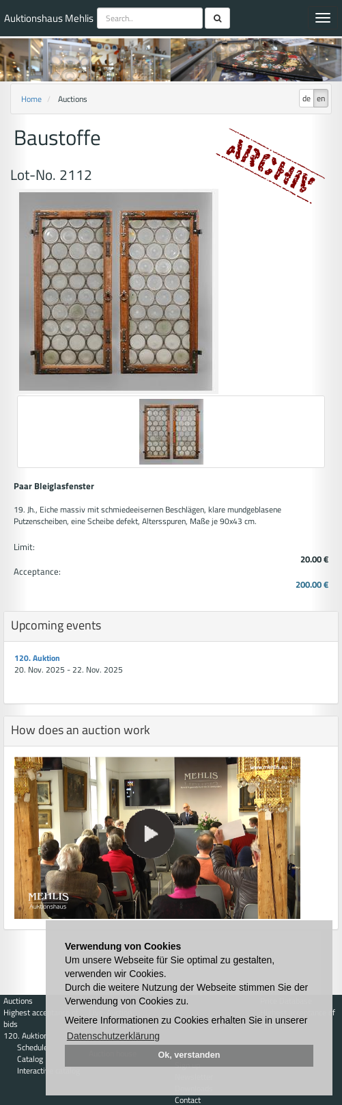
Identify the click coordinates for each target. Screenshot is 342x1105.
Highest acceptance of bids (41, 1018)
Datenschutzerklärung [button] (113, 1035)
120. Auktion (37, 657)
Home (31, 98)
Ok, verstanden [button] (189, 1055)
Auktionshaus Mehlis (49, 18)
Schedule (32, 1047)
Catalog (30, 1058)
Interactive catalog (48, 1070)
